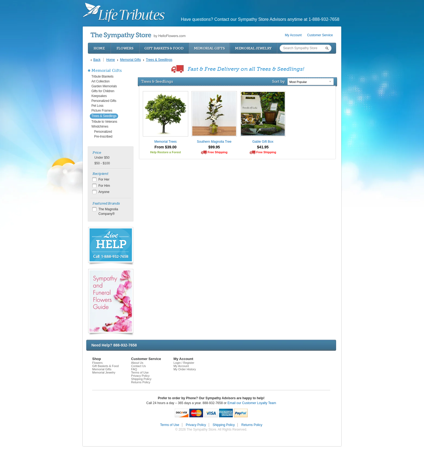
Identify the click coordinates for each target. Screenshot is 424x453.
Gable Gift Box (262, 142)
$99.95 (214, 147)
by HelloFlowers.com (138, 35)
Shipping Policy (141, 379)
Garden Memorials (104, 86)
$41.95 (263, 147)
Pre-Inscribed (103, 136)
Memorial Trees (165, 142)
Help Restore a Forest (165, 152)
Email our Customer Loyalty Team (251, 403)
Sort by (278, 81)
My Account (293, 35)
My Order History (184, 369)
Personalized (103, 132)
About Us (137, 362)
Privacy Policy (140, 375)
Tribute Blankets (102, 76)
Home (99, 48)
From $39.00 (165, 147)
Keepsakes (99, 96)
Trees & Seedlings (104, 116)
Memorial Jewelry (253, 48)
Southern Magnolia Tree (214, 142)
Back (97, 60)
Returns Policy (140, 382)
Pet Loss (97, 106)
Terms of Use (140, 372)
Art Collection (100, 81)
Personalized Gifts (103, 101)
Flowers (125, 48)
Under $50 (102, 157)
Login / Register (183, 362)
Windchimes (99, 126)
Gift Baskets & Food (163, 48)
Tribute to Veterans (104, 122)
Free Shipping (217, 152)
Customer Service (320, 35)
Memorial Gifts (209, 48)
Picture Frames (101, 110)
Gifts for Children (102, 91)
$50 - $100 (102, 163)
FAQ (134, 369)
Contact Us (138, 366)
